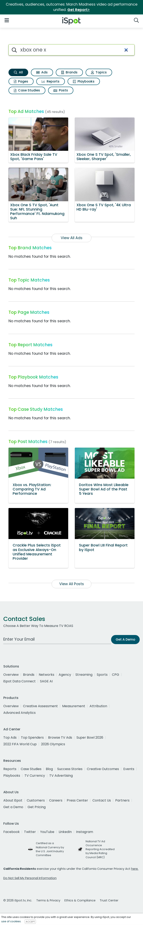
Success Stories (69, 769)
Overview (11, 674)
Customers (36, 800)
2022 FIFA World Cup (20, 744)
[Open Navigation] (7, 20)
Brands (69, 72)
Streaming (83, 674)
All (18, 72)
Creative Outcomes (103, 769)
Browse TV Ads (60, 737)
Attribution (98, 706)
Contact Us (101, 800)
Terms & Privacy (48, 900)
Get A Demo (125, 639)
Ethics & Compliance (80, 900)
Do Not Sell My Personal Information (30, 878)
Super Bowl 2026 (89, 737)
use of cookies (11, 921)
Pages (21, 81)
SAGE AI (46, 681)
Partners (122, 800)
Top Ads (10, 737)
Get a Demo (13, 807)
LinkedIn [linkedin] (65, 831)
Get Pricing (37, 807)
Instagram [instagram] (84, 831)
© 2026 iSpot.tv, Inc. (17, 900)
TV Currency (34, 775)
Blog (49, 769)
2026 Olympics (53, 744)
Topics (99, 72)
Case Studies (27, 90)
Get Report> (78, 9)
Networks (46, 674)
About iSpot (12, 800)
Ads (42, 72)
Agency (65, 674)
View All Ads (71, 237)
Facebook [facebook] (11, 831)
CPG (115, 674)
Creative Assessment (40, 706)
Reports (50, 81)
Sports (102, 674)
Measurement (73, 706)
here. (134, 869)
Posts (60, 90)
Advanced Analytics (19, 712)
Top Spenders (32, 737)
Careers (55, 800)
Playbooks (84, 81)
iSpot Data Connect (19, 681)
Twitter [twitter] (30, 831)
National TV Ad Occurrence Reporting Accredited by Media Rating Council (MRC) (100, 849)
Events (128, 769)
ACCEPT (30, 921)
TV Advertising (61, 775)
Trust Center (109, 900)
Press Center (77, 800)
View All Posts (71, 583)
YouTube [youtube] (47, 831)
